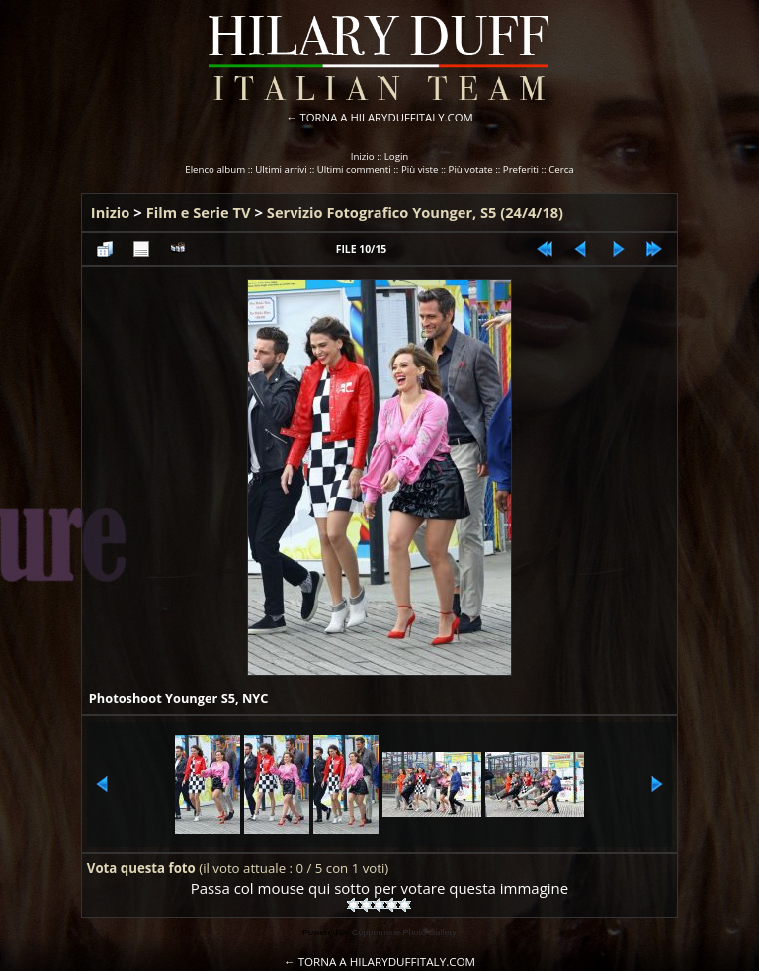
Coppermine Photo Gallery (404, 932)
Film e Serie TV (198, 212)
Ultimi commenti (354, 169)
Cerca (561, 169)
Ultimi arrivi (280, 169)
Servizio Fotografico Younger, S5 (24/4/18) (415, 212)
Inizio (363, 156)
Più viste (420, 169)
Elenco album (215, 169)
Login (396, 156)
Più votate (471, 169)
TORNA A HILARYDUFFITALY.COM (386, 117)
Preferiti (521, 169)
